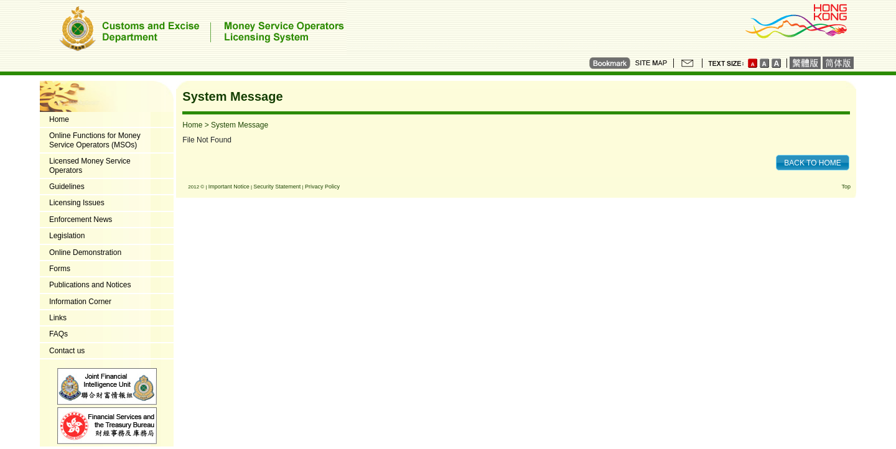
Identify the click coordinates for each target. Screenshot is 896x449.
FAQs (58, 334)
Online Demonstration (85, 252)
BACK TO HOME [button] (812, 163)
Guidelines (67, 186)
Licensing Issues (77, 202)
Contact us (67, 350)
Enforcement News (80, 219)
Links (58, 317)
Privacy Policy (322, 186)
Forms (59, 268)
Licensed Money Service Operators (90, 165)
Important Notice (229, 186)
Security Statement (277, 186)
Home (59, 119)
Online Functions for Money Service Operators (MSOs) (95, 140)
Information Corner (80, 301)
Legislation (67, 235)
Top (846, 186)
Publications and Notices (90, 284)
